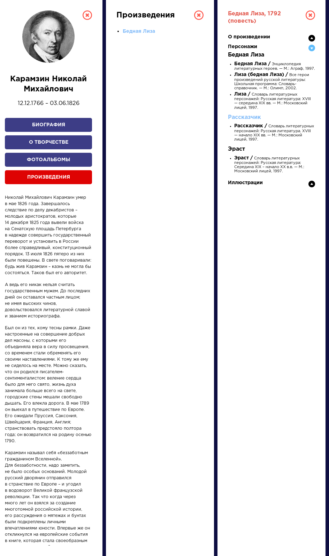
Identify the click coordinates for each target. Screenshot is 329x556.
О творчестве (48, 142)
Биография (48, 125)
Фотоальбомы (48, 160)
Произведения (48, 177)
